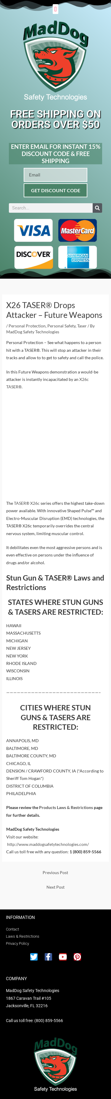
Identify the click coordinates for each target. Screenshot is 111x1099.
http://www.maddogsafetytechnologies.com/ (48, 844)
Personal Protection (27, 325)
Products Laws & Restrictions (66, 807)
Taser (82, 325)
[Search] (97, 208)
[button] (55, 9)
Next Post (55, 887)
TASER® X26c (27, 503)
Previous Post (55, 872)
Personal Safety (61, 325)
